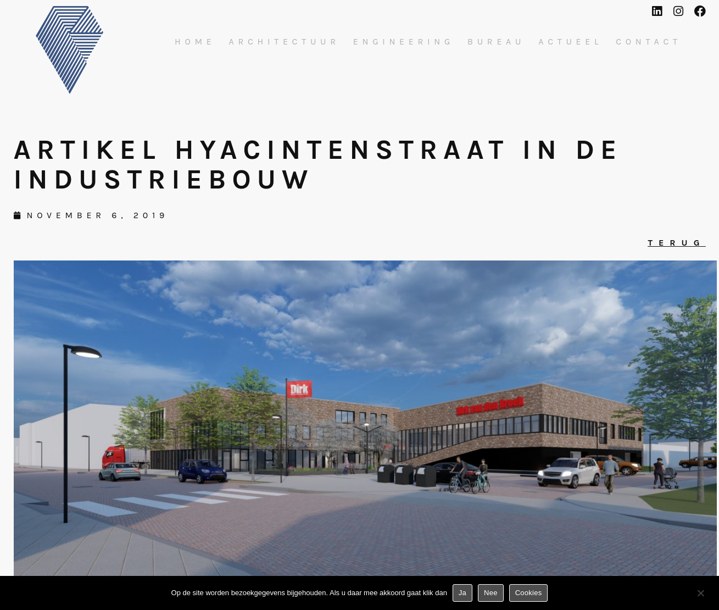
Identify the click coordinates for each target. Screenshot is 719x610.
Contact (649, 41)
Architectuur (284, 41)
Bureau (496, 41)
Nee (491, 593)
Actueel (570, 41)
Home (195, 41)
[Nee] (700, 595)
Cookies (528, 593)
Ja (462, 593)
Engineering (403, 41)
